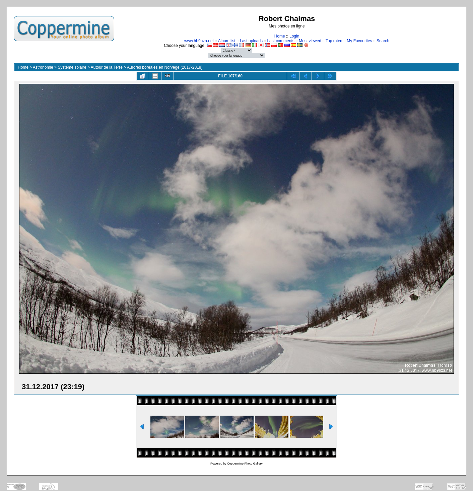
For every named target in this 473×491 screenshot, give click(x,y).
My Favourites (359, 41)
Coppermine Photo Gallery (245, 463)
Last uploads (251, 41)
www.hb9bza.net (199, 41)
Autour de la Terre (107, 67)
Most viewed (310, 41)
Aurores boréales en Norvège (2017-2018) (164, 67)
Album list (226, 41)
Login (294, 36)
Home (279, 36)
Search (383, 41)
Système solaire (72, 67)
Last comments (280, 41)
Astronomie (43, 67)
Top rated (334, 41)
